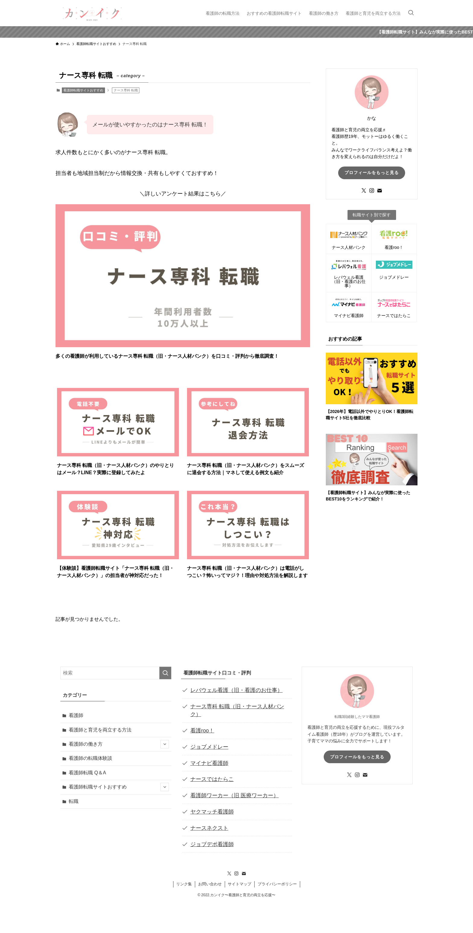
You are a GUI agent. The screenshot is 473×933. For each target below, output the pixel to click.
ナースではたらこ (212, 779)
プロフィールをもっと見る (371, 172)
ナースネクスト (209, 828)
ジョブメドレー (209, 747)
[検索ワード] (115, 673)
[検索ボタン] (410, 13)
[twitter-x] (364, 191)
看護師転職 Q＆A (87, 772)
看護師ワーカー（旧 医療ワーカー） (234, 795)
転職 (73, 801)
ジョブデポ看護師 (212, 844)
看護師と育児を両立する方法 (100, 729)
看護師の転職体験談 (90, 758)
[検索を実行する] (165, 673)
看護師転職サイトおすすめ (83, 90)
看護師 (76, 715)
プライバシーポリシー (277, 884)
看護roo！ (202, 731)
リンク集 (184, 884)
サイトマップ (239, 884)
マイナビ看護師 (209, 763)
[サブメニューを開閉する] (164, 744)
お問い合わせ (210, 884)
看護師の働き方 (119, 744)
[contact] (379, 191)
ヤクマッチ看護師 (212, 812)
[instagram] (372, 191)
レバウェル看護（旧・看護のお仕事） (236, 690)
